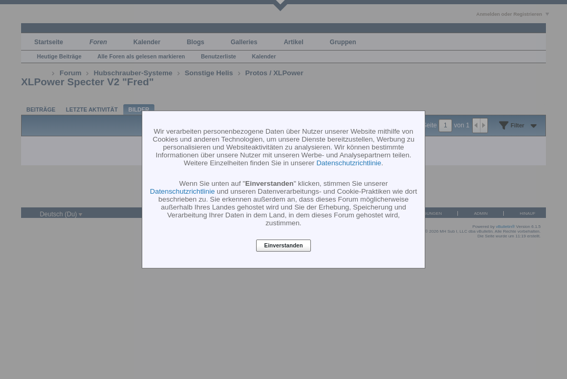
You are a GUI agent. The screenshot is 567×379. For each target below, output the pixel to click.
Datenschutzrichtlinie (348, 163)
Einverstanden (283, 246)
